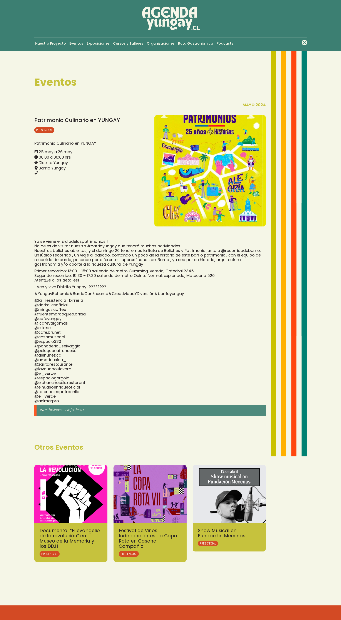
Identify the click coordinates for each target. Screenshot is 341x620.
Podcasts (225, 43)
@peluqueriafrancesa (55, 350)
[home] (170, 18)
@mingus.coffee (50, 309)
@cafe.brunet (47, 332)
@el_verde (45, 373)
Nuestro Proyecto (50, 43)
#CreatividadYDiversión (131, 293)
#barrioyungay (102, 246)
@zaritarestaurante (53, 364)
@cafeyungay (48, 318)
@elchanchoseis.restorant (59, 382)
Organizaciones (161, 43)
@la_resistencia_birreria (58, 300)
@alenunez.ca (47, 355)
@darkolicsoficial (51, 305)
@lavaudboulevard (52, 369)
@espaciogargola (51, 378)
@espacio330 (47, 341)
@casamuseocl (49, 337)
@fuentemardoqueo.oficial (60, 314)
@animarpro (46, 401)
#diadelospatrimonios (83, 241)
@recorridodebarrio (240, 250)
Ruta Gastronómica (195, 43)
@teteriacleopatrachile (56, 391)
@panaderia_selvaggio (57, 346)
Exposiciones (98, 43)
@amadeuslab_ (50, 359)
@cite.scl (43, 327)
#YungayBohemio (51, 293)
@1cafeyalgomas (51, 323)
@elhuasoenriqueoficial (57, 387)
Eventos (76, 43)
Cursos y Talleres (128, 43)
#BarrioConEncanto (88, 293)
